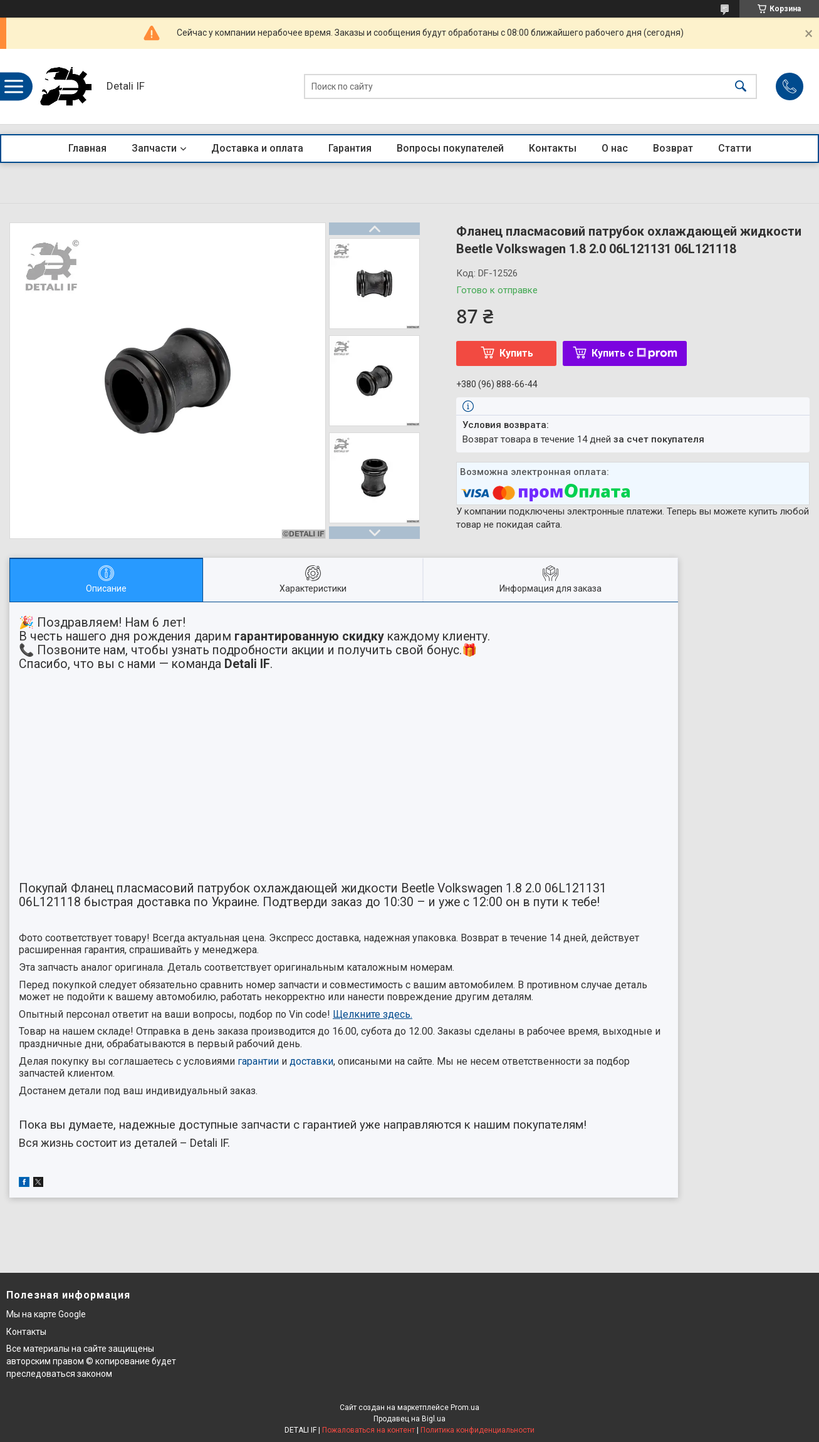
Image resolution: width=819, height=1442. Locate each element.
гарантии (258, 1061)
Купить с (634, 353)
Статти (734, 148)
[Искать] (741, 86)
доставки (311, 1061)
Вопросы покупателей (450, 148)
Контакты (552, 148)
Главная (87, 148)
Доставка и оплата (257, 148)
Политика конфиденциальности (477, 1430)
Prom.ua (465, 1407)
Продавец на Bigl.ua (409, 1418)
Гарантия (350, 148)
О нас (615, 148)
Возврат (673, 148)
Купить (516, 353)
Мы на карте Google (46, 1314)
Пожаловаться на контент (368, 1430)
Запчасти (154, 148)
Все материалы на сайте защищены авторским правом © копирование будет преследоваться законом (91, 1361)
